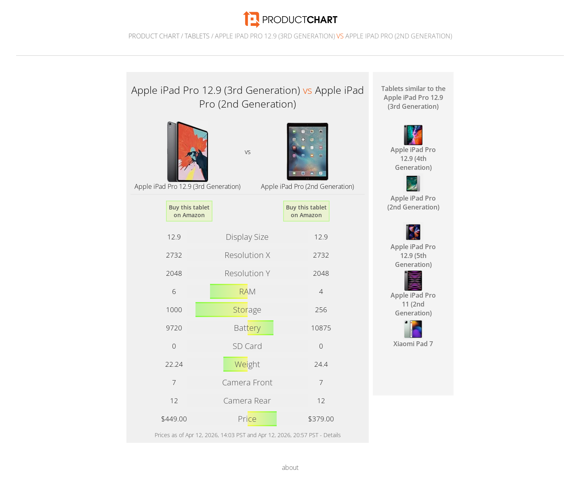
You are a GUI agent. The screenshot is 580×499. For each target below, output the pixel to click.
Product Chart (153, 36)
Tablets (197, 36)
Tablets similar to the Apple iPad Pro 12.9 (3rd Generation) (413, 97)
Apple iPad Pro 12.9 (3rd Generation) (187, 186)
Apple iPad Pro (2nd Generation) (307, 186)
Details (332, 435)
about (290, 467)
